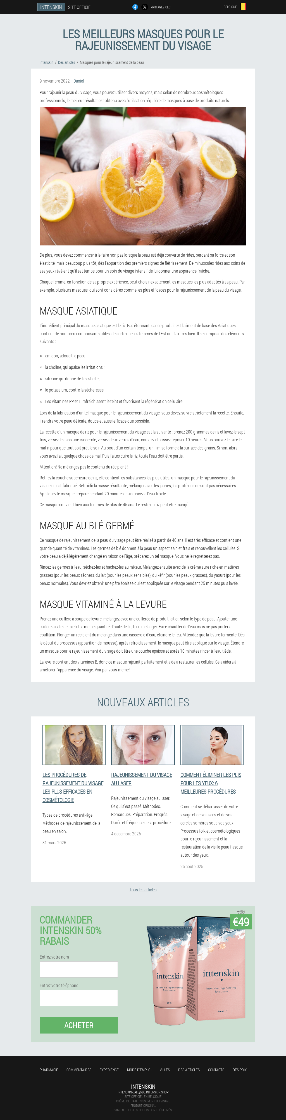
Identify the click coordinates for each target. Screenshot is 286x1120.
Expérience (109, 1069)
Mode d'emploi (139, 1069)
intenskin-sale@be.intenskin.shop (143, 1092)
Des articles (189, 1069)
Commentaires (78, 1069)
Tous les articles (143, 889)
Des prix (240, 1069)
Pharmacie (49, 1069)
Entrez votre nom (54, 957)
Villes (165, 1069)
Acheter (79, 1025)
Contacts (216, 1069)
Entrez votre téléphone (59, 985)
